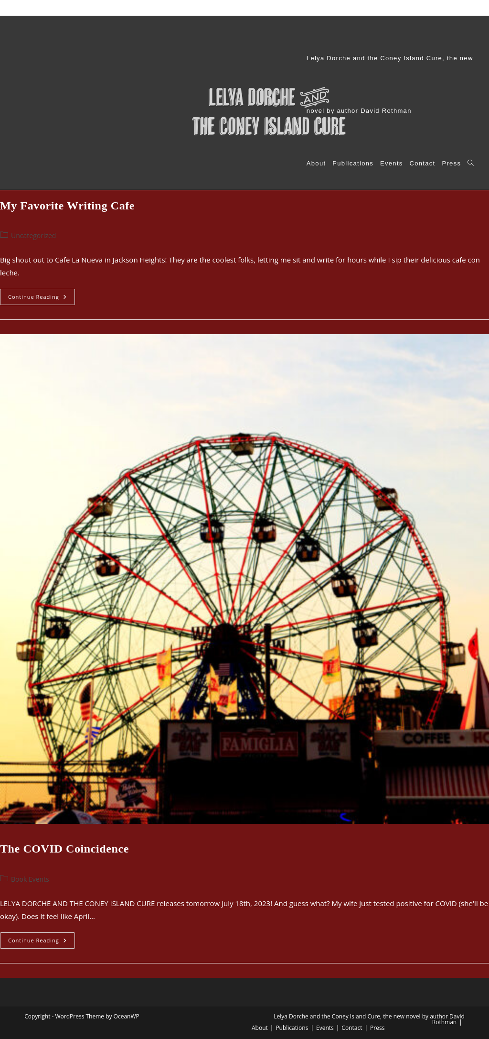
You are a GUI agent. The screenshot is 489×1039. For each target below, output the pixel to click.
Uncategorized (33, 235)
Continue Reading (41, 298)
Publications (295, 7)
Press (378, 7)
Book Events (30, 879)
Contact (353, 7)
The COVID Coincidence (64, 848)
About (263, 7)
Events (327, 7)
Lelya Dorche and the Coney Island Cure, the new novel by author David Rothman (140, 7)
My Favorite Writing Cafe (67, 205)
